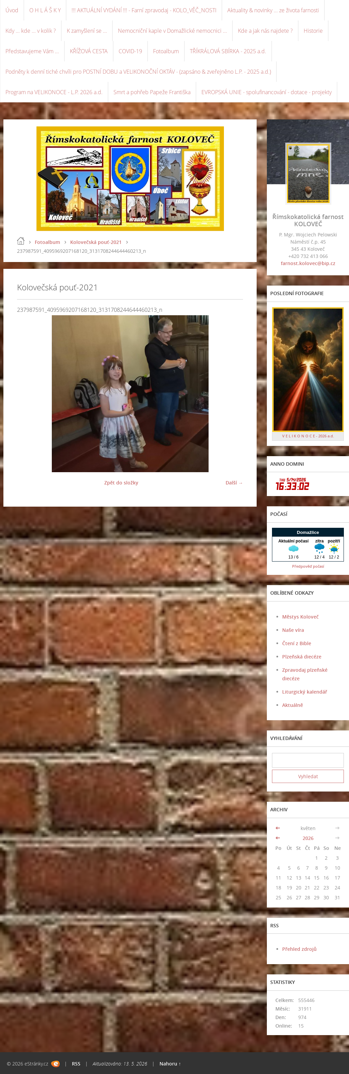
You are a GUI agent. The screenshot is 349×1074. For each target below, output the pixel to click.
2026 (308, 838)
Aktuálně (292, 705)
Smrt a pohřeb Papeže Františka (152, 92)
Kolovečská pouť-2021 (96, 242)
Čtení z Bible (296, 643)
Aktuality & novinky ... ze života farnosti (273, 10)
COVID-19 (130, 51)
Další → (234, 482)
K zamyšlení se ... (87, 30)
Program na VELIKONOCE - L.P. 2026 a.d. (54, 92)
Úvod (11, 10)
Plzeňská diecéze (301, 656)
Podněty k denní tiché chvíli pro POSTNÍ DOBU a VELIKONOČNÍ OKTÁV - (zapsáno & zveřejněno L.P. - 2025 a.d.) (138, 71)
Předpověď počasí (308, 566)
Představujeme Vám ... (32, 51)
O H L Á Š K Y (45, 10)
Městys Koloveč (300, 616)
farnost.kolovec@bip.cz (308, 263)
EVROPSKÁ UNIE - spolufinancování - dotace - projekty (266, 92)
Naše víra (293, 630)
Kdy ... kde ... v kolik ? (30, 30)
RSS (76, 1063)
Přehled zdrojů (299, 949)
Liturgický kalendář (304, 691)
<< (278, 828)
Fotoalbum (166, 51)
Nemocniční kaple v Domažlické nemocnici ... (172, 30)
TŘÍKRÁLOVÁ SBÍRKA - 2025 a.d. (228, 51)
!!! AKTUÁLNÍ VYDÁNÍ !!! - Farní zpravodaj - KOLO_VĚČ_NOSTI (144, 10)
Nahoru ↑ (170, 1063)
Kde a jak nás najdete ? (265, 30)
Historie (313, 30)
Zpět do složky (121, 482)
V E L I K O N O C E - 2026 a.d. (308, 435)
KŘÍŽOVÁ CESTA (89, 51)
